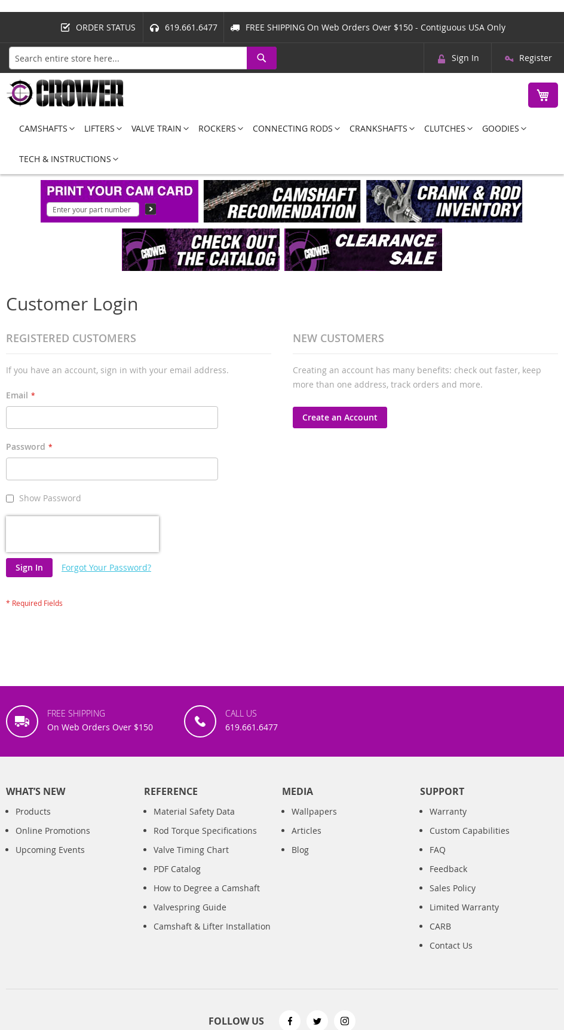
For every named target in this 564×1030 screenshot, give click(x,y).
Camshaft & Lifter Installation (212, 926)
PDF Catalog (177, 868)
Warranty (448, 811)
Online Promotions (53, 830)
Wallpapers (314, 811)
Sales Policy (453, 888)
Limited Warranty (464, 907)
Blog (300, 849)
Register (535, 57)
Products (33, 811)
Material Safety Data (194, 811)
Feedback (448, 868)
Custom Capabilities (470, 830)
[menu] (282, 143)
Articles (306, 830)
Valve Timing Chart (191, 849)
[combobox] (143, 58)
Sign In (465, 57)
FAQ (438, 849)
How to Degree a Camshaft (207, 888)
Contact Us (451, 945)
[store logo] (65, 93)
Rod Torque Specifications (205, 830)
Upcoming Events (50, 849)
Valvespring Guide (190, 907)
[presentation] (82, 534)
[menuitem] (43, 128)
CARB (440, 926)
